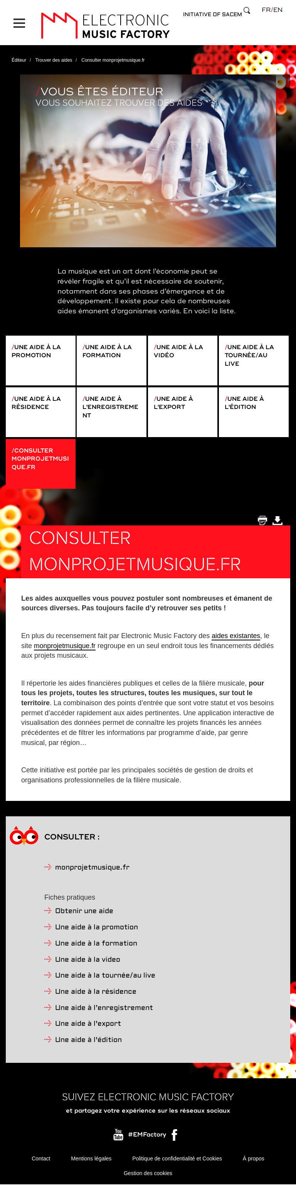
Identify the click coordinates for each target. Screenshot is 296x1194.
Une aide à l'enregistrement (109, 408)
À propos (253, 1167)
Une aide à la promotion (38, 347)
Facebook (175, 1145)
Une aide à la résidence (38, 403)
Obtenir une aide (84, 920)
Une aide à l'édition (246, 403)
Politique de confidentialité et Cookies (177, 1167)
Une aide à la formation (109, 347)
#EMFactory (147, 1143)
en (278, 10)
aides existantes (236, 644)
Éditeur (19, 55)
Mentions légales (91, 1167)
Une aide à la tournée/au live (251, 352)
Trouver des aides (53, 55)
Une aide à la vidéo (180, 347)
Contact (41, 1167)
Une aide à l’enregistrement (104, 1016)
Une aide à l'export (175, 403)
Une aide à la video (87, 968)
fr (266, 10)
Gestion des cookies (148, 1182)
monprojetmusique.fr (65, 654)
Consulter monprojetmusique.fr (39, 463)
